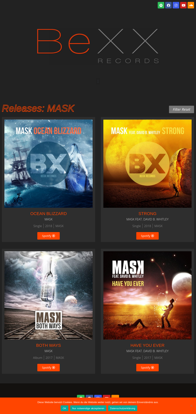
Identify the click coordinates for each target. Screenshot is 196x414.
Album (37, 358)
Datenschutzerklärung (122, 408)
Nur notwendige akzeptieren (88, 408)
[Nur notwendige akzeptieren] (191, 406)
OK (64, 408)
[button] (98, 81)
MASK (59, 226)
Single (37, 226)
